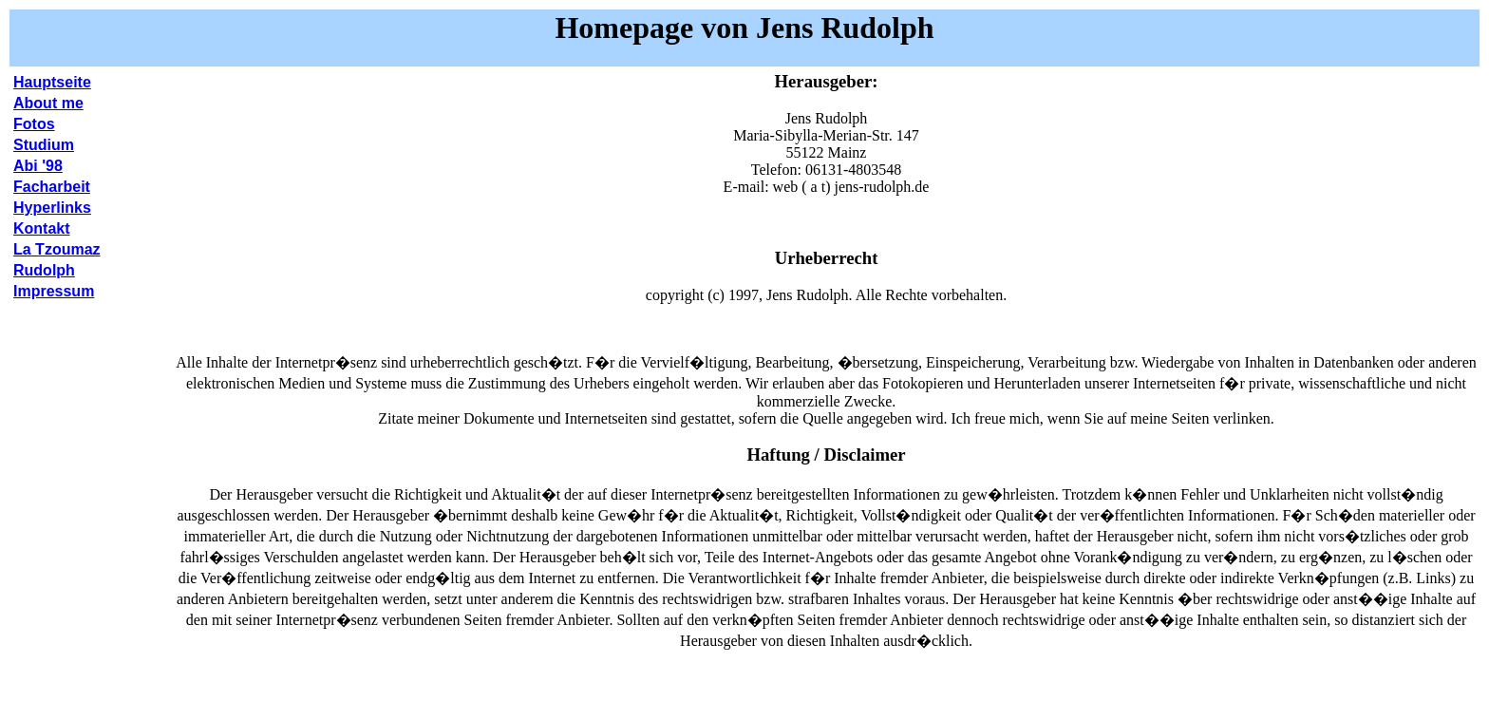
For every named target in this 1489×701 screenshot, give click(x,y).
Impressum (53, 291)
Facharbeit (51, 187)
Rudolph (44, 270)
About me (48, 103)
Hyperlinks (52, 207)
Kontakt (41, 228)
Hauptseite (52, 82)
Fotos (34, 124)
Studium (43, 145)
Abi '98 (38, 166)
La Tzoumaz (57, 249)
